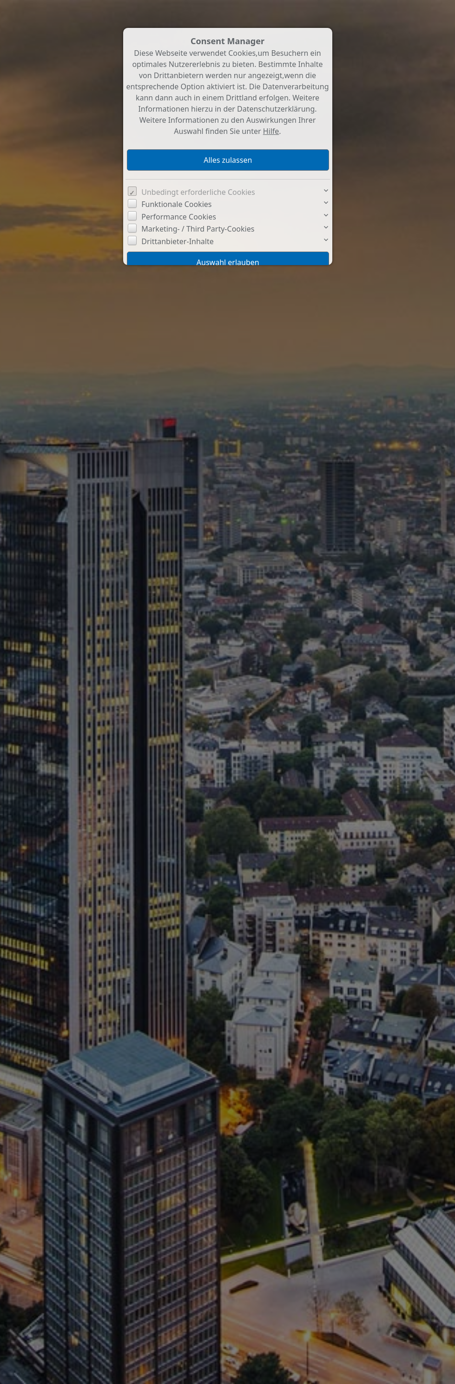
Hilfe (271, 131)
